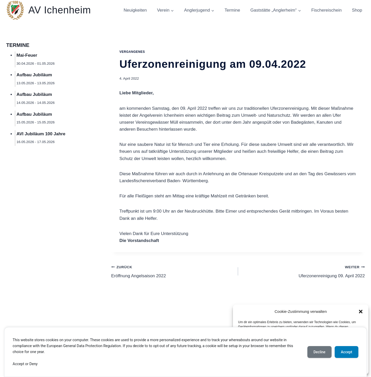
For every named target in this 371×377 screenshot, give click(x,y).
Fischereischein (326, 10)
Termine (232, 10)
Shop (357, 10)
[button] (360, 311)
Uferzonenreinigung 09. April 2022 (303, 271)
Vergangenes (132, 52)
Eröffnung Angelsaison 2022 (172, 271)
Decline (319, 352)
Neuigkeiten (135, 10)
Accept (346, 352)
